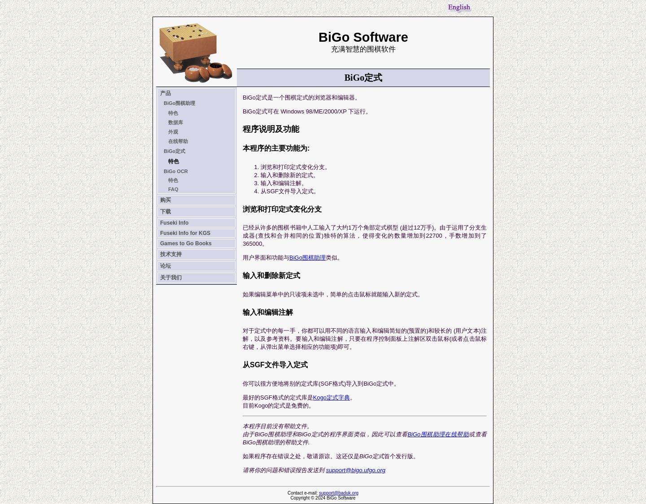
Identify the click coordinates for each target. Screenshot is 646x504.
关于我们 (171, 277)
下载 (165, 212)
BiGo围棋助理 (179, 103)
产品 (165, 93)
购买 (165, 200)
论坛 (165, 266)
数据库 (175, 122)
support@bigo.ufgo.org (355, 470)
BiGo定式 (174, 151)
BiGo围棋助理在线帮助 (438, 434)
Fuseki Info (174, 223)
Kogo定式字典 (331, 397)
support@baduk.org (338, 493)
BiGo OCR (176, 171)
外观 (173, 132)
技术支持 (171, 254)
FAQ (173, 189)
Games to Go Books (186, 243)
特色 (173, 113)
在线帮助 (178, 141)
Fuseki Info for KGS (185, 233)
